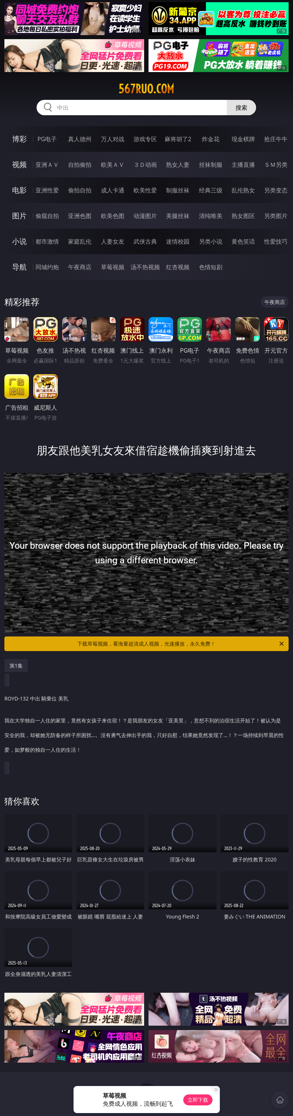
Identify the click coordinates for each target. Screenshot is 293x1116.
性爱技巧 (276, 241)
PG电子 (47, 139)
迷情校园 (177, 241)
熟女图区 (243, 216)
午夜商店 (79, 267)
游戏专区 (145, 139)
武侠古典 (145, 241)
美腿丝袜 (177, 216)
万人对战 (112, 139)
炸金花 (210, 139)
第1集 (16, 665)
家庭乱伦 (79, 241)
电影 (19, 190)
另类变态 (276, 190)
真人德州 (79, 139)
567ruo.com (146, 89)
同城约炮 (47, 267)
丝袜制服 (210, 165)
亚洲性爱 (47, 190)
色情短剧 (210, 267)
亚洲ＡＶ (47, 165)
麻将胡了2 (178, 139)
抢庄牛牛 (276, 139)
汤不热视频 (145, 267)
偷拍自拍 (79, 190)
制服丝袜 (177, 190)
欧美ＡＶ (112, 165)
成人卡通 (112, 190)
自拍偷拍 (79, 165)
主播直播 (243, 165)
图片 (19, 216)
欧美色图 (112, 216)
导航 (19, 267)
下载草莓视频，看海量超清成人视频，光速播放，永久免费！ (181, 643)
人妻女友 (112, 241)
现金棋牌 (243, 139)
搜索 (241, 108)
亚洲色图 (79, 216)
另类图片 (276, 216)
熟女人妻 (177, 165)
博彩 (19, 139)
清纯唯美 (210, 216)
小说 (19, 241)
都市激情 (47, 241)
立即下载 (198, 1099)
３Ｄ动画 (145, 165)
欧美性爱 (145, 190)
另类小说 (210, 241)
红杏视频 (177, 267)
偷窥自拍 (47, 216)
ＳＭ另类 (276, 165)
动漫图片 (145, 216)
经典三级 (210, 190)
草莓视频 (112, 267)
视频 (19, 164)
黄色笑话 (243, 241)
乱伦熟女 (243, 190)
